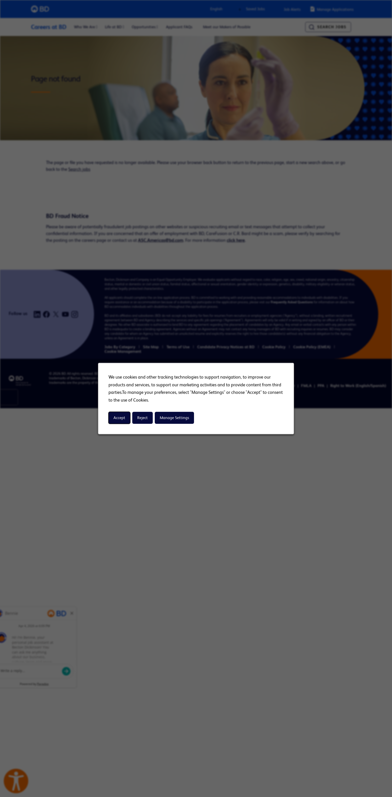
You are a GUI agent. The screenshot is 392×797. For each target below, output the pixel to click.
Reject (142, 418)
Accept (119, 418)
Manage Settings (174, 418)
